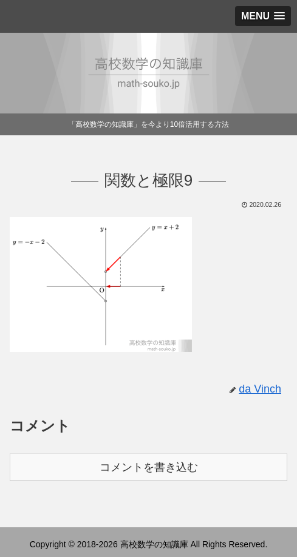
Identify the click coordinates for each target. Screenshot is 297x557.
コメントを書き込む (149, 467)
